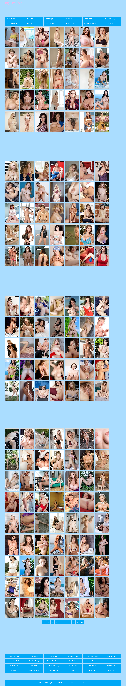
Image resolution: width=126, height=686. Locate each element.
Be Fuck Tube (111, 656)
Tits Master (68, 19)
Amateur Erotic (111, 666)
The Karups (49, 19)
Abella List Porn (73, 656)
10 (82, 622)
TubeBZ (72, 670)
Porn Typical (73, 661)
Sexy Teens (92, 661)
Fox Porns (111, 670)
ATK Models (88, 19)
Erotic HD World (12, 23)
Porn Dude (92, 670)
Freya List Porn (108, 23)
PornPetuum (92, 666)
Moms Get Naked (92, 656)
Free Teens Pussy (109, 19)
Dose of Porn (30, 19)
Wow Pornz (29, 23)
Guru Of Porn (11, 19)
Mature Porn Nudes (90, 23)
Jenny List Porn (70, 23)
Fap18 (112, 661)
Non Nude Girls (72, 666)
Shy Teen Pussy (51, 23)
